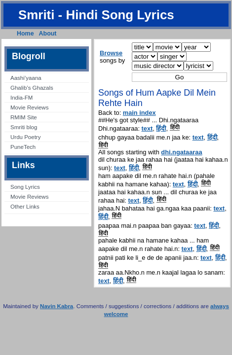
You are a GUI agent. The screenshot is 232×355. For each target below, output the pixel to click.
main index (139, 112)
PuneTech (23, 147)
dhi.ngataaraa (181, 152)
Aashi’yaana (25, 78)
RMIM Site (23, 117)
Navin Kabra (56, 306)
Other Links (24, 207)
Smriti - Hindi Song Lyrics (96, 15)
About (48, 33)
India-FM (21, 98)
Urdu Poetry (25, 137)
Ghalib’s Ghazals (31, 88)
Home (25, 33)
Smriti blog (23, 127)
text (147, 128)
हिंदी (161, 128)
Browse (111, 53)
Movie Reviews (29, 107)
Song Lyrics (25, 187)
